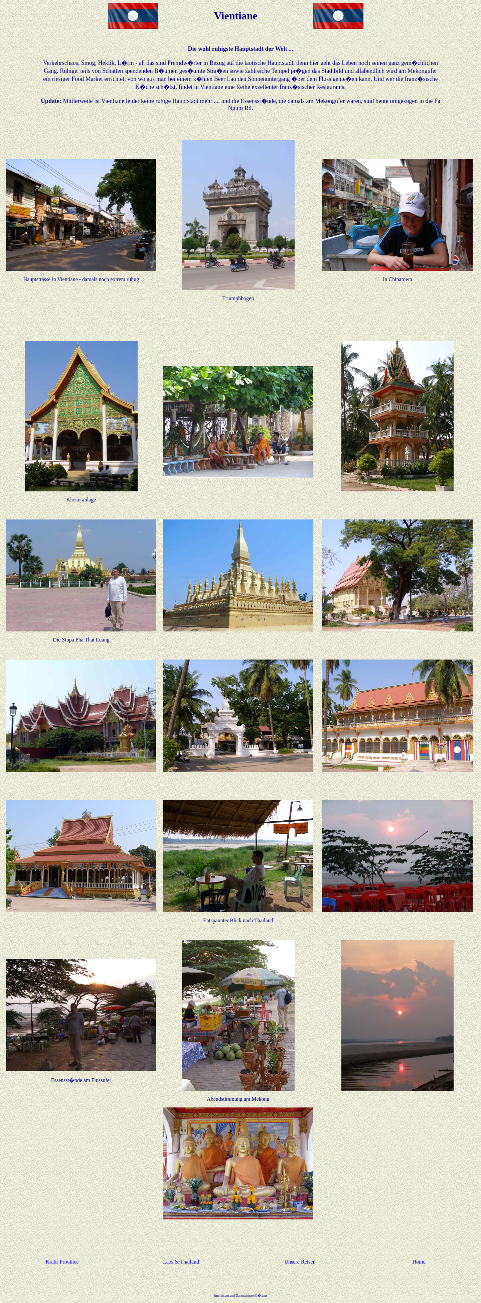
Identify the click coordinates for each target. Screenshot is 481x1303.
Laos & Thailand (181, 1262)
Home (418, 1262)
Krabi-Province (62, 1262)
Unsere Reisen (300, 1262)
